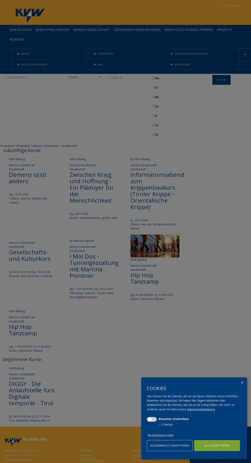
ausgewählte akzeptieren (169, 445)
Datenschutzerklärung (201, 409)
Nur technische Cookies (161, 435)
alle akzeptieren (217, 445)
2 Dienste (166, 424)
